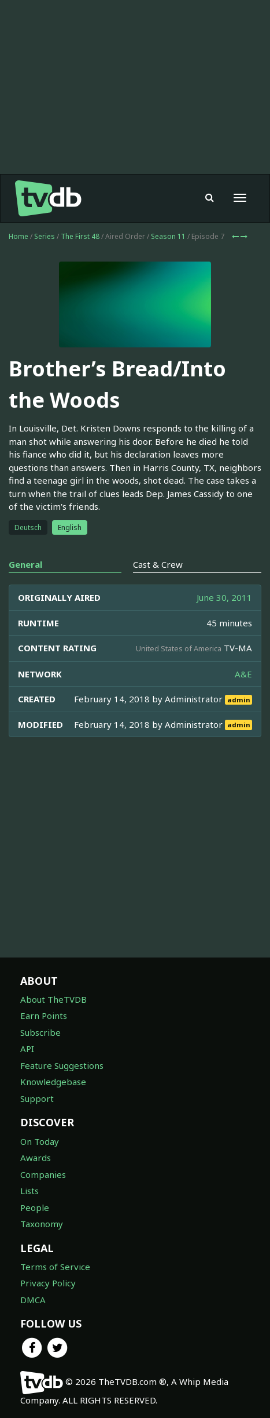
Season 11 (168, 236)
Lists (29, 1190)
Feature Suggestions (61, 1065)
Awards (35, 1157)
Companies (43, 1174)
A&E (243, 674)
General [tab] (25, 564)
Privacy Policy (48, 1283)
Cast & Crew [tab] (158, 564)
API (27, 1048)
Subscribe (40, 1032)
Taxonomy (41, 1224)
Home (18, 236)
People (34, 1207)
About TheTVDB (53, 999)
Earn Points (43, 1015)
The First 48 (80, 236)
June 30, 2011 (224, 597)
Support (37, 1098)
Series (44, 236)
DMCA (33, 1299)
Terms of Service (55, 1266)
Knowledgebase (53, 1081)
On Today (39, 1141)
